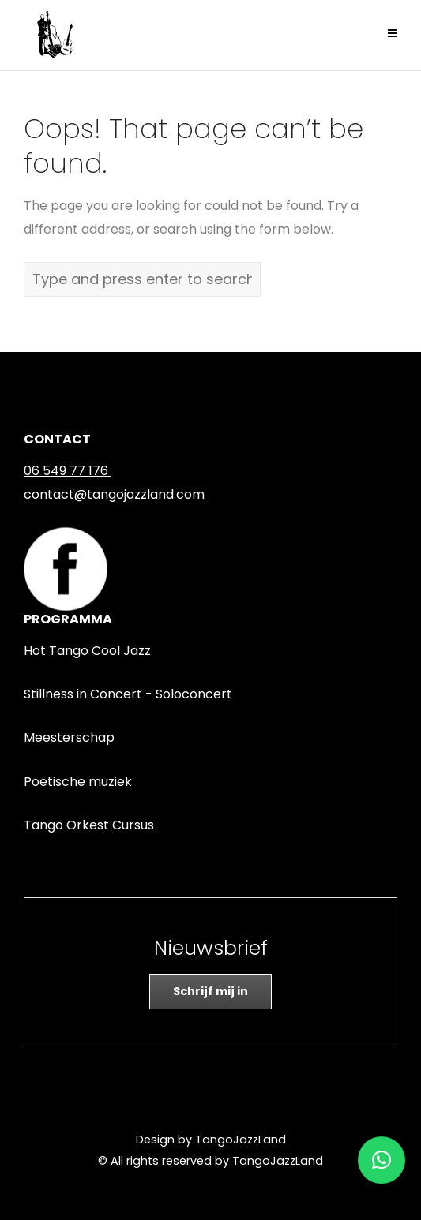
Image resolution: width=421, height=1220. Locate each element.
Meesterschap (69, 737)
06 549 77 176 (66, 471)
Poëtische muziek (78, 782)
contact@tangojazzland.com (114, 494)
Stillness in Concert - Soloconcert (128, 694)
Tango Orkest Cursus (89, 825)
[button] (381, 1154)
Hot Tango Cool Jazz (87, 651)
